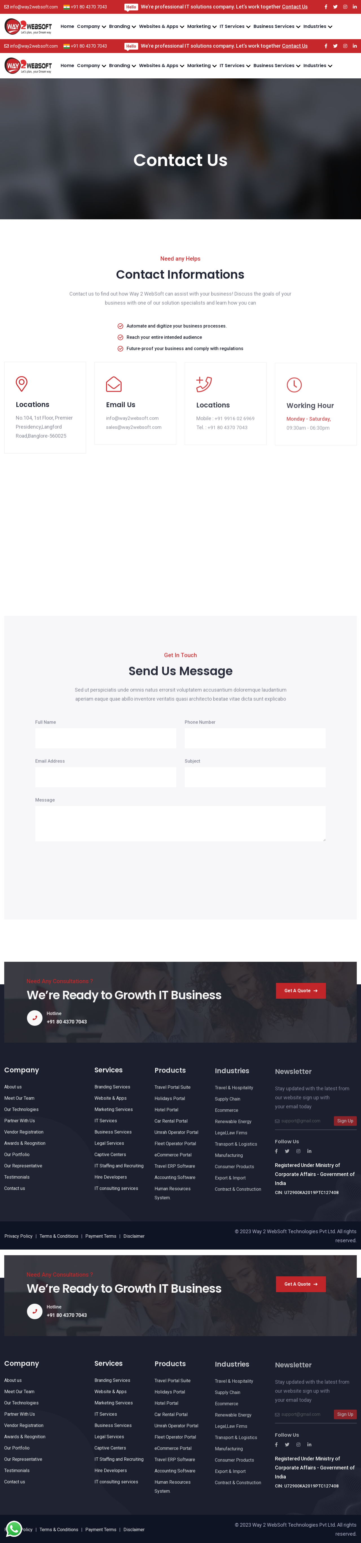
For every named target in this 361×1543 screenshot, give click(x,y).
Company (88, 26)
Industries (314, 26)
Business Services (274, 26)
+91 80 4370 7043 (89, 7)
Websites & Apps (158, 26)
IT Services (232, 26)
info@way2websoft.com (34, 7)
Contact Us (295, 7)
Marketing (199, 26)
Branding (119, 26)
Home (67, 26)
